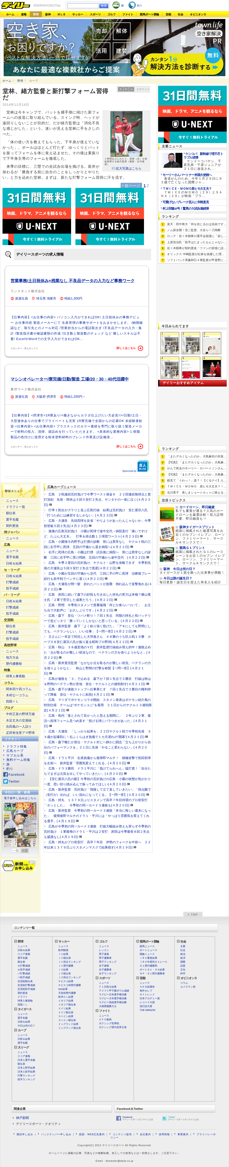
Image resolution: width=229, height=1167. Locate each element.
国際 (182, 961)
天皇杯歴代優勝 (67, 992)
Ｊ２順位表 (64, 973)
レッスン (104, 950)
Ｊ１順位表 (64, 957)
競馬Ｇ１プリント (192, 548)
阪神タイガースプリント (197, 527)
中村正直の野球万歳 (20, 714)
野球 (36, 14)
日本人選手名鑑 (26, 1060)
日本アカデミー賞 (150, 998)
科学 (182, 973)
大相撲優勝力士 (108, 1006)
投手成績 (12, 588)
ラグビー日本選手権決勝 (113, 994)
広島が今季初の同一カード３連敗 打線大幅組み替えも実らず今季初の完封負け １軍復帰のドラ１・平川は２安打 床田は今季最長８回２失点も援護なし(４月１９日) (97, 831)
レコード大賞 (147, 1002)
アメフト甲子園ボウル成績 (114, 990)
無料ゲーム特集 (18, 760)
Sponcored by (135, 466)
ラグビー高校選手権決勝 (113, 1002)
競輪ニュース (147, 954)
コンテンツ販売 (122, 1134)
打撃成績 (12, 582)
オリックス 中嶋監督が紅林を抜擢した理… (195, 254)
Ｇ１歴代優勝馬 (148, 965)
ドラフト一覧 (15, 507)
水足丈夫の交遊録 (19, 720)
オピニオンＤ (198, 14)
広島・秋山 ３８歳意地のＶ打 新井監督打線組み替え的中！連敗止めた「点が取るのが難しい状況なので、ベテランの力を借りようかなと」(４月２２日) (97, 652)
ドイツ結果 (64, 1008)
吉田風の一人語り (19, 726)
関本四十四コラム (19, 689)
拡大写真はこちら (128, 168)
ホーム (10, 14)
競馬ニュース (147, 946)
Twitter (14, 781)
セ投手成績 (24, 969)
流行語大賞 (146, 1006)
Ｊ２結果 (63, 969)
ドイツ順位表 (65, 1012)
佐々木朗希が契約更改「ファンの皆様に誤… (196, 248)
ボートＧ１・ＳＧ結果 (152, 969)
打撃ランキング (26, 1075)
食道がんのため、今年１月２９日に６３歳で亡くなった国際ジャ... (191, 178)
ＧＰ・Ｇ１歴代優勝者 (152, 973)
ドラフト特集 (16, 746)
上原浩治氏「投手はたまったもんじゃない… (196, 242)
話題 (182, 965)
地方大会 (12, 657)
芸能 (168, 14)
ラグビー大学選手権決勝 (113, 998)
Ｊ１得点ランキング (69, 961)
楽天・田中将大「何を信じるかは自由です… (196, 224)
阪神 (48, 14)
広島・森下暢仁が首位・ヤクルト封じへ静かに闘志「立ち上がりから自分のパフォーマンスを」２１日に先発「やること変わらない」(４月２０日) (97, 747)
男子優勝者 (105, 957)
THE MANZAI (147, 1010)
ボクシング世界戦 (109, 1023)
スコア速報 (24, 954)
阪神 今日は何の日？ (179, 569)
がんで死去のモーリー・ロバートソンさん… (196, 468)
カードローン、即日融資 (197, 507)
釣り (9, 768)
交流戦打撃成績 (26, 985)
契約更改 (12, 525)
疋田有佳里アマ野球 (20, 733)
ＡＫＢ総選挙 (147, 986)
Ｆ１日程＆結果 (108, 986)
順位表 (11, 513)
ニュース (12, 500)
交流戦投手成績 (26, 989)
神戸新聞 (22, 1118)
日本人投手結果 (26, 1071)
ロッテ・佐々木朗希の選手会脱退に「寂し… (196, 236)
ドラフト (23, 996)
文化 (182, 969)
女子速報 (104, 965)
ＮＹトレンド (147, 994)
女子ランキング (108, 973)
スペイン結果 (65, 1016)
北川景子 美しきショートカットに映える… (196, 492)
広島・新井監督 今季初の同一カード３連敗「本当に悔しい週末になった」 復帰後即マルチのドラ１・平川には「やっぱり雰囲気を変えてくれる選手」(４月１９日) (97, 816)
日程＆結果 (14, 563)
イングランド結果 (68, 1024)
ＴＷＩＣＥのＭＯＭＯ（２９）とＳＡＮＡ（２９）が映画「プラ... (191, 192)
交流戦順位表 (25, 981)
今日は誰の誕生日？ (177, 578)
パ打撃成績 (24, 973)
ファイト (127, 14)
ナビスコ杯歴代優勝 (69, 985)
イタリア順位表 (67, 1004)
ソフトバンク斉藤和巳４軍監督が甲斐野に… (196, 260)
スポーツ (95, 14)
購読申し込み (25, 1134)
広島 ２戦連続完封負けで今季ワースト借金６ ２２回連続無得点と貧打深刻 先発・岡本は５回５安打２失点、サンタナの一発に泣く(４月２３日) (97, 499)
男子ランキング (108, 961)
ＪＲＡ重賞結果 (148, 957)
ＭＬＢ (61, 14)
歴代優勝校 (14, 663)
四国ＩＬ (12, 701)
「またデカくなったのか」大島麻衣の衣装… (196, 456)
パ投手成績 (24, 977)
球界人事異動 (15, 676)
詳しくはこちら (130, 348)
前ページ (132, 186)
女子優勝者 (105, 969)
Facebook (16, 774)
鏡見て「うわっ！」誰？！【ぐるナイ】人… (196, 480)
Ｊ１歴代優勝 (65, 965)
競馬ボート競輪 (149, 14)
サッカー (77, 14)
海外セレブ (146, 990)
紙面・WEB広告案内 (91, 1134)
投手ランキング (26, 1079)
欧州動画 (63, 950)
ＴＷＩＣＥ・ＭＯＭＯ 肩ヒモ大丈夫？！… (196, 486)
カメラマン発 (187, 986)
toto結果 (63, 989)
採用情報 (164, 1134)
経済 (182, 957)
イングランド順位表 (69, 1028)
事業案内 (183, 1134)
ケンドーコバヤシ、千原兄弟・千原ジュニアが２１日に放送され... (203, 161)
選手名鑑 (12, 519)
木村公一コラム (17, 695)
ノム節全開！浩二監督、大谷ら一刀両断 (194, 230)
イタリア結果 (65, 1000)
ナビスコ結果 (65, 981)
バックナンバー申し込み (56, 1134)
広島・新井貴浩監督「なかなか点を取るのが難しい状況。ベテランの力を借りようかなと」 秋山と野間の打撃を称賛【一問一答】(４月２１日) (97, 668)
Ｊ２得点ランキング (69, 977)
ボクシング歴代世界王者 (113, 1027)
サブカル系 (15, 755)
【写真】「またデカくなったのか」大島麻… (196, 462)
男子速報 (104, 954)
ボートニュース (148, 950)
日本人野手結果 (26, 1067)
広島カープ (15, 751)
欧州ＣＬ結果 (65, 996)
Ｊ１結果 (63, 954)
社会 (180, 14)
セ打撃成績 (24, 965)
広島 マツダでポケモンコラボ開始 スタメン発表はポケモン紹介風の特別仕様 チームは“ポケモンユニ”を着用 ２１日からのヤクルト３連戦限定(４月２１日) (98, 705)
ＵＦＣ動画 (105, 1019)
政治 (182, 954)
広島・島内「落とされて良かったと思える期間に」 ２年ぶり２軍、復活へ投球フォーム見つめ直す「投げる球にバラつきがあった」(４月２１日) (97, 721)
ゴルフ (111, 14)
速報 (24, 14)
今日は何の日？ (26, 1025)
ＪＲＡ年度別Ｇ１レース (153, 961)
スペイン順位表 (67, 1020)
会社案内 (145, 1134)
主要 (182, 946)
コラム (184, 982)
